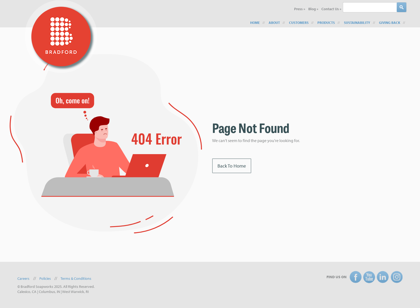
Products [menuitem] (326, 22)
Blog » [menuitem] (313, 8)
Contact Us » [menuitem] (331, 8)
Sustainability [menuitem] (357, 22)
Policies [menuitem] (45, 278)
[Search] (401, 7)
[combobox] (370, 7)
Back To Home (232, 166)
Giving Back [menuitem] (389, 22)
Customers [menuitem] (299, 22)
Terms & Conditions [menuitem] (76, 278)
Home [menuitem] (255, 22)
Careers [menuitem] (23, 278)
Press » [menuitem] (299, 8)
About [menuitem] (274, 22)
